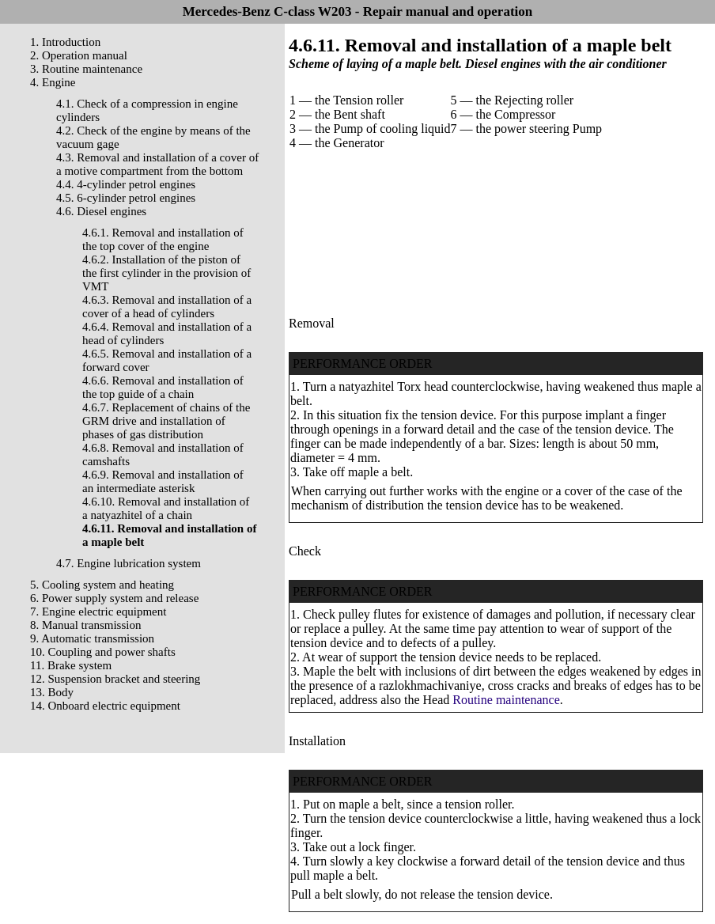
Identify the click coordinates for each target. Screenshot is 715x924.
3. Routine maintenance (86, 68)
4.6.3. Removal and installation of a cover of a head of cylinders (167, 306)
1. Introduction (65, 42)
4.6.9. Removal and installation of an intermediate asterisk (163, 481)
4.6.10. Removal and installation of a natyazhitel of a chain (165, 508)
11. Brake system (71, 665)
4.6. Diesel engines (101, 211)
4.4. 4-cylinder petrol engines (125, 184)
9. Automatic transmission (92, 638)
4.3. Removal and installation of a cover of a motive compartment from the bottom (157, 164)
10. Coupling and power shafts (103, 652)
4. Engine (53, 82)
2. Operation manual (78, 55)
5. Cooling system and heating (102, 584)
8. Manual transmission (85, 625)
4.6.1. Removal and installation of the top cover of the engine (163, 239)
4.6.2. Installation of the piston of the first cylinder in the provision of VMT (166, 273)
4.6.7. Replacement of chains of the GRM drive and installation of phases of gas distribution (166, 421)
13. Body (52, 692)
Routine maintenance (506, 699)
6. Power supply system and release (114, 598)
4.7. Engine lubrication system (128, 563)
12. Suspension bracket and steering (115, 678)
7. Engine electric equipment (98, 611)
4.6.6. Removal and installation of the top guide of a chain (163, 387)
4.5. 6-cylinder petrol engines (125, 197)
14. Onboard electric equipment (105, 705)
